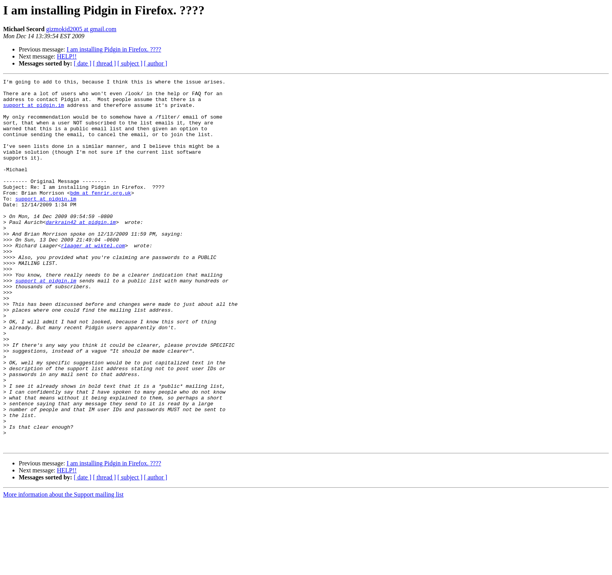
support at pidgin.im (33, 110)
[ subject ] (129, 63)
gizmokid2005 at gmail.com (81, 29)
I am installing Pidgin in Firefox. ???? (114, 49)
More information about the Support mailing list (63, 568)
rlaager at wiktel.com (93, 279)
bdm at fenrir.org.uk (100, 216)
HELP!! (67, 56)
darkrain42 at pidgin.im (81, 251)
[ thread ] (104, 63)
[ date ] (82, 63)
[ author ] (155, 63)
